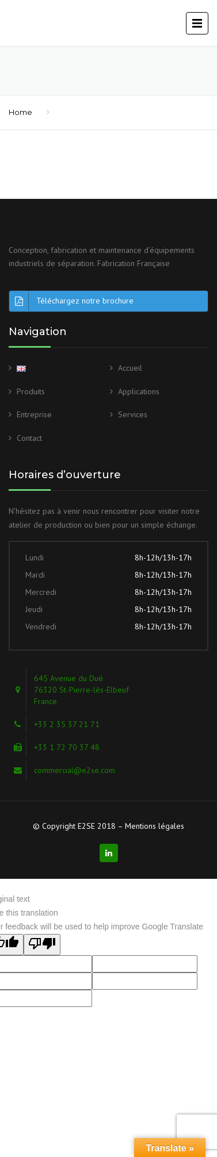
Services (132, 414)
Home (20, 112)
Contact (29, 438)
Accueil (130, 368)
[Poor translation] (42, 945)
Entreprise (34, 414)
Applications (138, 391)
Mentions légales (154, 826)
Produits (31, 391)
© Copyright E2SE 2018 (74, 826)
